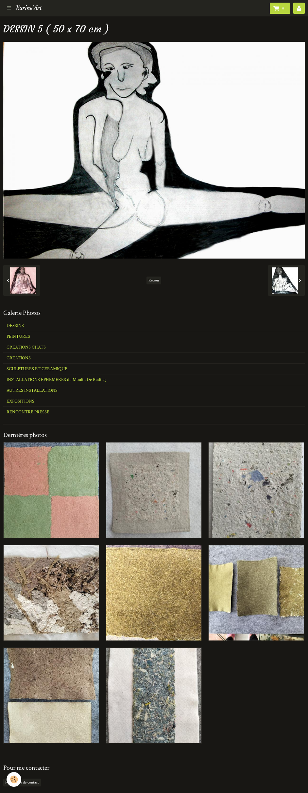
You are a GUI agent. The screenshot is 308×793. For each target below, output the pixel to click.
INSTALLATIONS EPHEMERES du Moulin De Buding (56, 380)
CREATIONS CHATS (26, 347)
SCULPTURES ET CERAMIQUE (37, 369)
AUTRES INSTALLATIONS (32, 390)
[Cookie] (14, 779)
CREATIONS (19, 358)
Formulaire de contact (22, 782)
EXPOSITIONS (20, 401)
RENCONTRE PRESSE (28, 412)
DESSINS (15, 326)
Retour (153, 280)
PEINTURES (18, 336)
